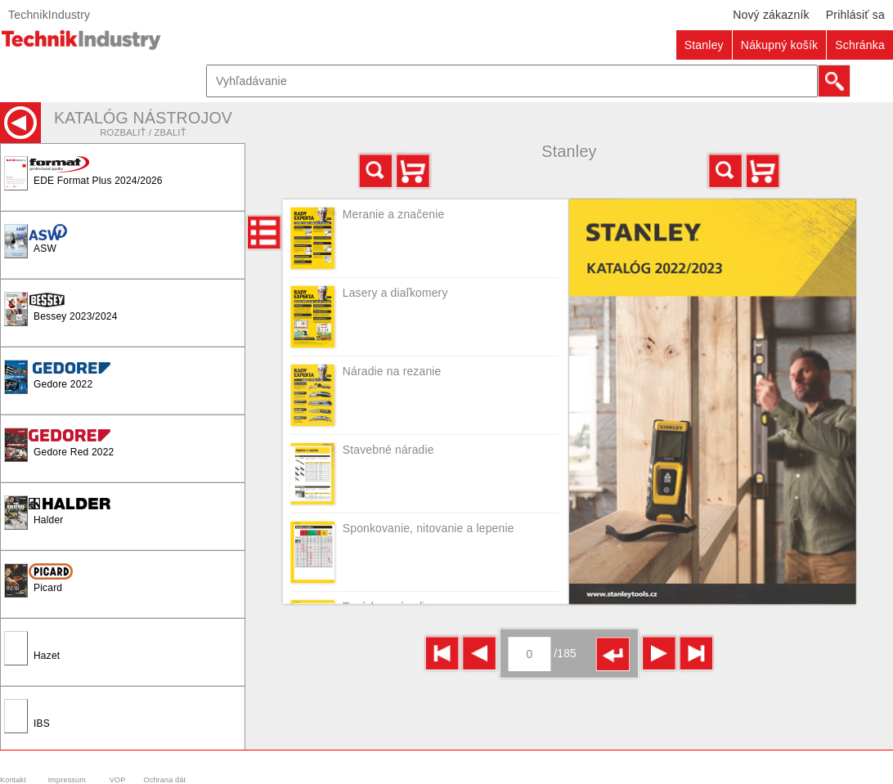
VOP (118, 780)
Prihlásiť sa (855, 14)
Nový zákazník (771, 14)
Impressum (67, 780)
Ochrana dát (165, 780)
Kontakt (13, 780)
